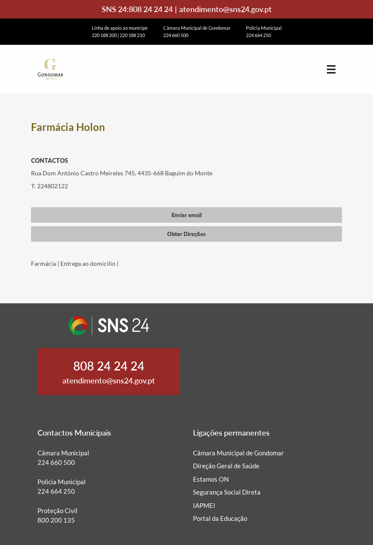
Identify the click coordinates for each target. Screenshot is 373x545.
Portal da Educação (220, 518)
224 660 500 (175, 35)
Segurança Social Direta (227, 492)
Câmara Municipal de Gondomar (238, 453)
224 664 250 (258, 35)
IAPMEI (204, 505)
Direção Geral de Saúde (226, 466)
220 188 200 (104, 35)
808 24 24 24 (151, 9)
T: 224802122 (49, 186)
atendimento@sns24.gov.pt (225, 9)
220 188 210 (132, 35)
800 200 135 (56, 520)
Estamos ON (211, 479)
